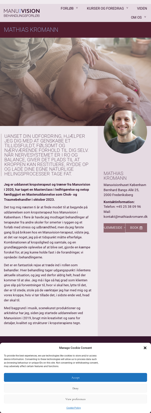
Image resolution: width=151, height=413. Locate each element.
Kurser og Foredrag (108, 8)
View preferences (75, 399)
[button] (145, 348)
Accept (75, 377)
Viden (142, 8)
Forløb (70, 8)
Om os (139, 17)
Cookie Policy (73, 408)
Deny (75, 388)
